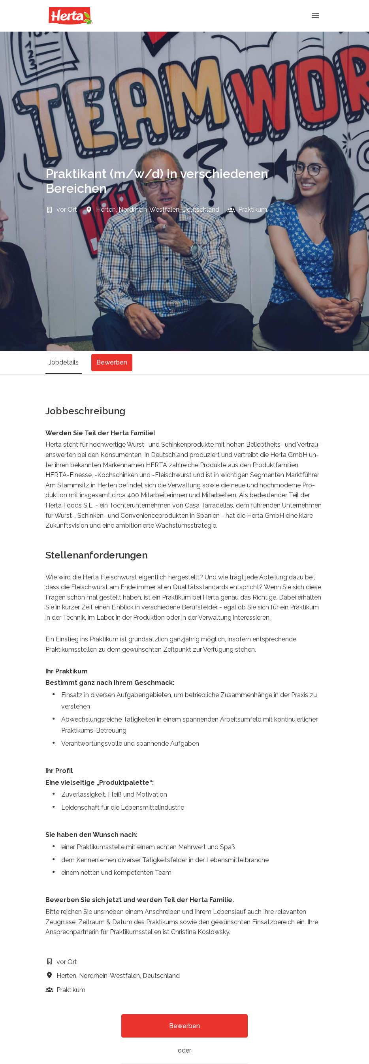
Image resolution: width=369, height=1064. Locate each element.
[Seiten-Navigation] (315, 16)
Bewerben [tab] (111, 362)
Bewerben (184, 1026)
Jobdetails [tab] (64, 362)
